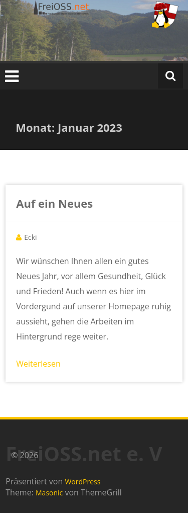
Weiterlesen (38, 363)
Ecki (30, 237)
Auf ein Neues (54, 203)
